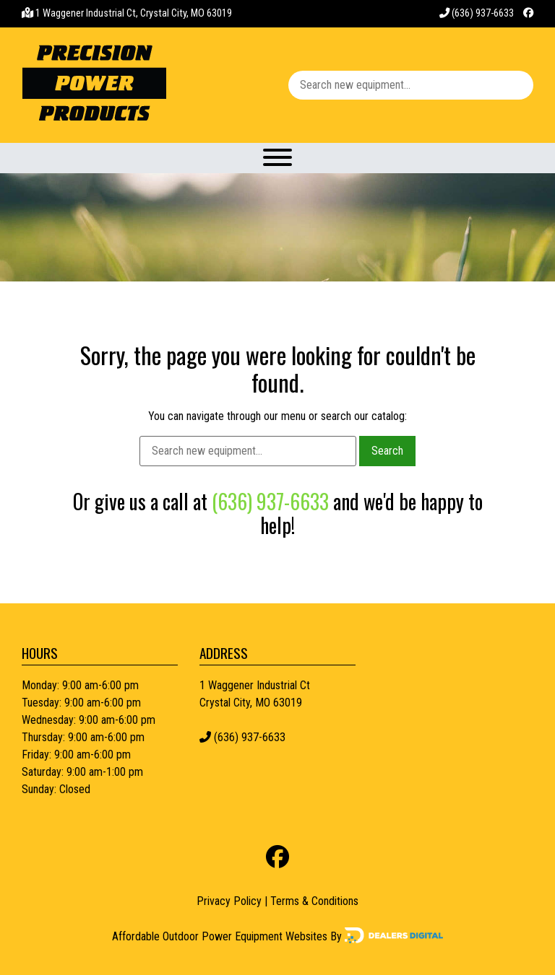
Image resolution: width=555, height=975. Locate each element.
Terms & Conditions (314, 901)
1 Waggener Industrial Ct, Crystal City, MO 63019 (133, 13)
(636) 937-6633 (476, 13)
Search (387, 451)
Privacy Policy (229, 901)
